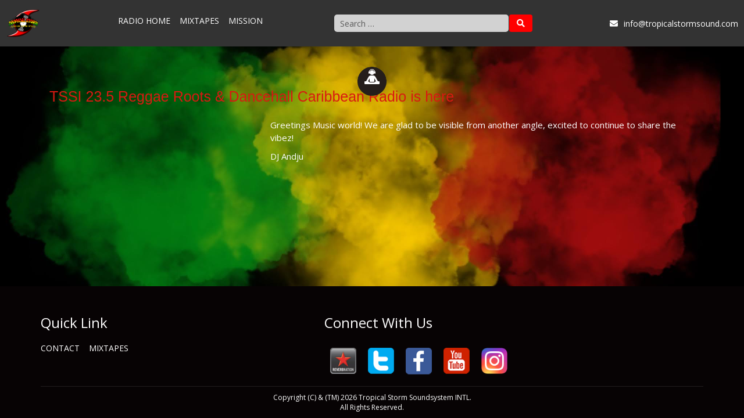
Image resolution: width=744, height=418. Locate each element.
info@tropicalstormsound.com (674, 23)
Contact (60, 348)
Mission (245, 20)
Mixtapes (199, 20)
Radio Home (144, 20)
